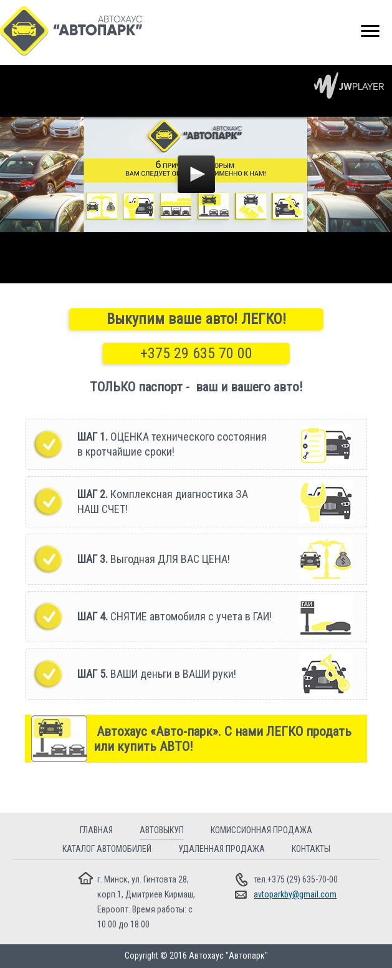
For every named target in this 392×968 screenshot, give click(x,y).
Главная (96, 830)
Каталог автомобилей (106, 849)
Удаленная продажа (221, 849)
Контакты (311, 849)
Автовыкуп (162, 830)
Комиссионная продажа (261, 830)
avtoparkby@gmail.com (295, 894)
